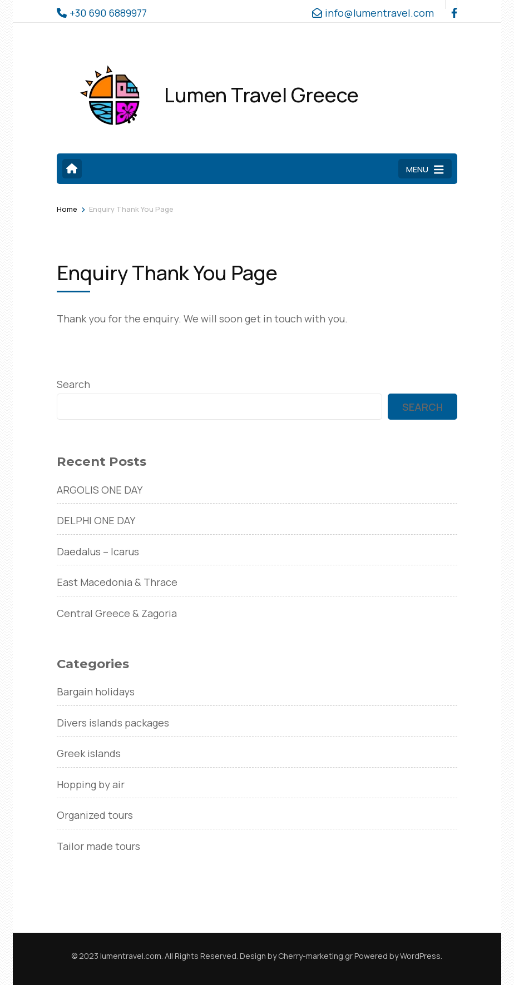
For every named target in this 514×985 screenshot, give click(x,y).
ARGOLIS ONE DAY (99, 489)
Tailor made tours (98, 846)
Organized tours (95, 815)
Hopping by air (91, 784)
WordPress (420, 956)
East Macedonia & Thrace (117, 582)
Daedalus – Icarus (98, 551)
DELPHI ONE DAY (96, 520)
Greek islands (89, 753)
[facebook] (451, 4)
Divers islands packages (113, 722)
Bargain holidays (96, 691)
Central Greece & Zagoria (117, 613)
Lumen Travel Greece (261, 94)
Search (73, 384)
